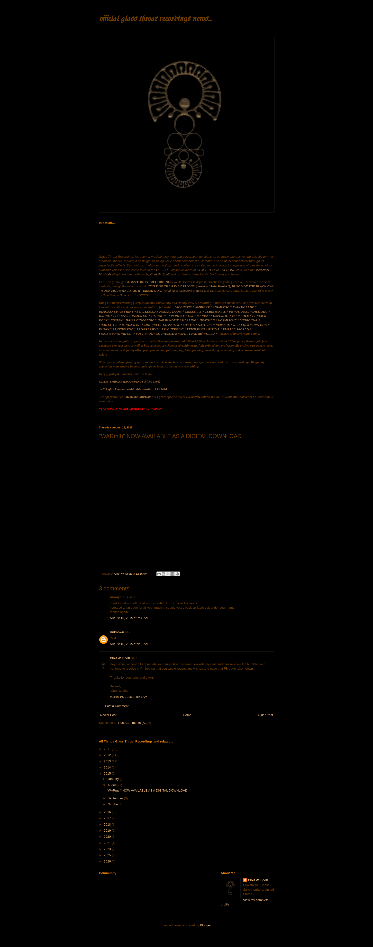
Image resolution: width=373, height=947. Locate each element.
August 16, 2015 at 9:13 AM (129, 644)
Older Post (265, 715)
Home (187, 715)
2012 (108, 755)
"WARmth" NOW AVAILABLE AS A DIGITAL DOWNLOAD (147, 790)
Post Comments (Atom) (134, 723)
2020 (108, 836)
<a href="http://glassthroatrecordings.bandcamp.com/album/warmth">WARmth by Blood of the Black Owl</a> (141, 501)
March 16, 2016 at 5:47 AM (128, 697)
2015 (108, 773)
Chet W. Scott (120, 658)
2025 (108, 855)
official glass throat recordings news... (155, 19)
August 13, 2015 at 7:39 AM (129, 618)
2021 (108, 843)
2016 (108, 812)
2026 (108, 861)
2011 (108, 749)
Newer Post (108, 715)
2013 (108, 761)
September (116, 798)
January (114, 779)
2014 (108, 767)
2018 (108, 824)
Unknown (117, 632)
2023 (108, 849)
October (114, 804)
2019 (108, 830)
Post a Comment (117, 706)
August (113, 785)
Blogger (205, 925)
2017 (108, 818)
